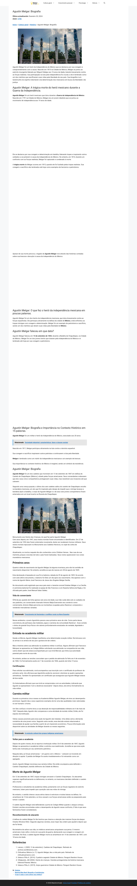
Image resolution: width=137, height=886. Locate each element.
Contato (74, 883)
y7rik (20, 19)
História (33, 25)
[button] (104, 3)
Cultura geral (49, 3)
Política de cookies (84, 883)
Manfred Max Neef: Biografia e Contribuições (29, 872)
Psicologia (84, 3)
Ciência (97, 3)
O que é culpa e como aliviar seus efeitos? (28, 875)
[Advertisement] (50, 118)
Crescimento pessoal (67, 3)
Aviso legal (67, 883)
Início (15, 25)
